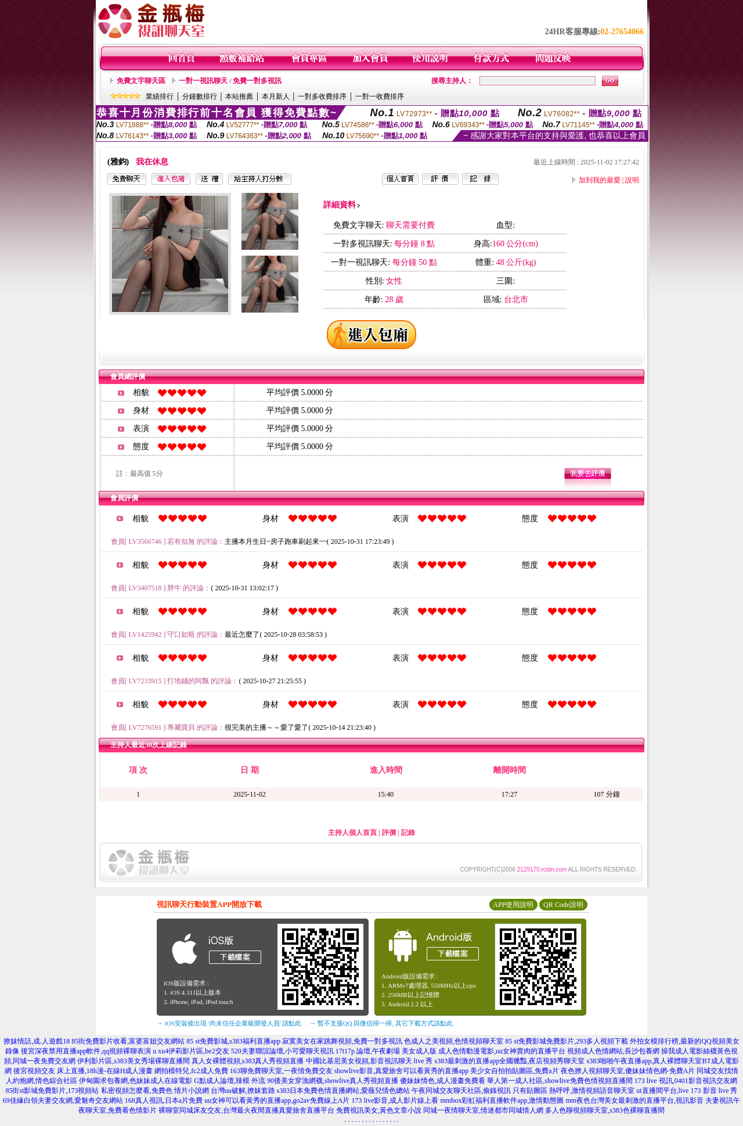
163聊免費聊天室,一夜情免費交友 (281, 1071)
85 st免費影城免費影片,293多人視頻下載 (566, 1041)
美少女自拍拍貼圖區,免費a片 (514, 1071)
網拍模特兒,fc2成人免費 (191, 1071)
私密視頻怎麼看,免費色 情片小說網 (155, 1090)
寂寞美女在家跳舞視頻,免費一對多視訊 (342, 1041)
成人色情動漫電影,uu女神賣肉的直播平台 (501, 1051)
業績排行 (160, 96)
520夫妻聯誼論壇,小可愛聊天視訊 (282, 1051)
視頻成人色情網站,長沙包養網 (613, 1051)
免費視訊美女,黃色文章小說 (378, 1110)
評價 (389, 833)
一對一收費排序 (379, 96)
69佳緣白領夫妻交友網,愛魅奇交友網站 (63, 1100)
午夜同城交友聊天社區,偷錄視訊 (461, 1090)
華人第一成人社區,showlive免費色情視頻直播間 (559, 1081)
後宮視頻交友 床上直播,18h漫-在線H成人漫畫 (83, 1071)
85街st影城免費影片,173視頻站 (52, 1090)
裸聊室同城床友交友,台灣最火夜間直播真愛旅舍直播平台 (246, 1110)
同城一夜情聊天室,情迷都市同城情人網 (483, 1110)
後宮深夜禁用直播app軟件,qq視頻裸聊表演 (86, 1051)
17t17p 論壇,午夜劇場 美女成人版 (386, 1051)
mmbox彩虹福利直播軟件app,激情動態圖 (502, 1100)
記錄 (408, 833)
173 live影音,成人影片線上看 (394, 1100)
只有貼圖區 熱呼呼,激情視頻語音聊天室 (573, 1090)
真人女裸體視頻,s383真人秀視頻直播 (248, 1061)
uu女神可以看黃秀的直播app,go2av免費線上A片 (276, 1100)
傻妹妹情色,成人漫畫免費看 (442, 1081)
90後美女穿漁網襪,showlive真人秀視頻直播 (332, 1081)
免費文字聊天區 (141, 81)
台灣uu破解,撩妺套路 (244, 1090)
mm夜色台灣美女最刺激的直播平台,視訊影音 (634, 1100)
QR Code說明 (563, 905)
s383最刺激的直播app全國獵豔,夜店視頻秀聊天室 (510, 1061)
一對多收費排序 (322, 96)
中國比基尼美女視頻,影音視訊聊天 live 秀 (369, 1061)
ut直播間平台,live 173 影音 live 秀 (686, 1090)
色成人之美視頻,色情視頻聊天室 (453, 1041)
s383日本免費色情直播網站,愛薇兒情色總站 (343, 1090)
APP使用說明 (513, 905)
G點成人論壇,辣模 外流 (229, 1081)
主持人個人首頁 (352, 833)
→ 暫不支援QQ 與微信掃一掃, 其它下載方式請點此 (381, 1023)
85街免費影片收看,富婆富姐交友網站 (128, 1041)
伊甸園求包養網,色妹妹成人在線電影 (135, 1081)
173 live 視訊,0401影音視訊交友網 (685, 1081)
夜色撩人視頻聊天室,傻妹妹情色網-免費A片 (628, 1071)
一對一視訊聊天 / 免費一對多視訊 (230, 81)
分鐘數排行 (199, 96)
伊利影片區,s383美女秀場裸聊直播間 (133, 1061)
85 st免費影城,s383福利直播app (233, 1041)
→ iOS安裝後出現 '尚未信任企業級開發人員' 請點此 (229, 1023)
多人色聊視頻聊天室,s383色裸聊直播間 (605, 1110)
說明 (632, 180)
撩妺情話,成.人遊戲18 (36, 1041)
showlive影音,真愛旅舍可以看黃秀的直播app (401, 1071)
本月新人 (276, 96)
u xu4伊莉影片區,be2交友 (191, 1051)
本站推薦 (239, 96)
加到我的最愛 (600, 180)
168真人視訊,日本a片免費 (164, 1100)
